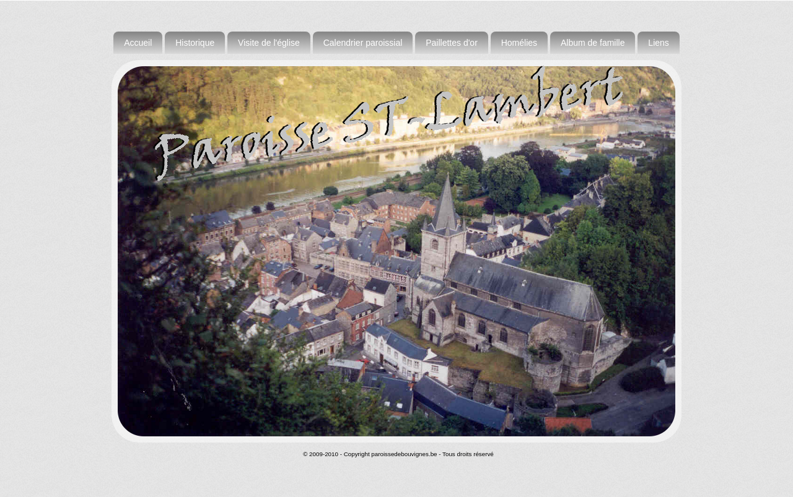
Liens (658, 43)
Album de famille (593, 43)
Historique (194, 43)
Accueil (138, 43)
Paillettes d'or (452, 43)
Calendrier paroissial (363, 43)
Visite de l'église (269, 43)
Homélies (519, 43)
